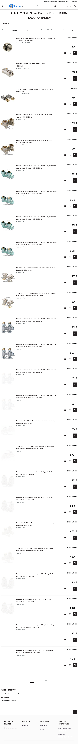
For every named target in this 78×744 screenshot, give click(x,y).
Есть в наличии (72, 37)
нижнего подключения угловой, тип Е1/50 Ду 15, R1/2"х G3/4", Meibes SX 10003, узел (34, 601)
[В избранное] (70, 53)
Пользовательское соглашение (64, 730)
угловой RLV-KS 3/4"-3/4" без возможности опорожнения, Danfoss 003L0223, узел (35, 269)
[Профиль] (67, 6)
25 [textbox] (72, 30)
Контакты (74, 1)
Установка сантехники (50, 1)
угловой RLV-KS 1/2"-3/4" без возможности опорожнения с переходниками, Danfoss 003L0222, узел (36, 294)
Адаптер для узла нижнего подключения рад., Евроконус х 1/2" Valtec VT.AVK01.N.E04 (35, 39)
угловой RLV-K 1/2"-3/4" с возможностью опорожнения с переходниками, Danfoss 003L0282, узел (35, 550)
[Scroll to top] (75, 712)
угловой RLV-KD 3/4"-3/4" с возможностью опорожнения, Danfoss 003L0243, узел (35, 422)
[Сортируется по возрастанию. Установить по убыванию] (27, 30)
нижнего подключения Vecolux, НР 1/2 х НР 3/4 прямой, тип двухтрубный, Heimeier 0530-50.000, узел (36, 396)
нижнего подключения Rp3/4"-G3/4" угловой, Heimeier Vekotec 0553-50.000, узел (34, 141)
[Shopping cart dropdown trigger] (75, 6)
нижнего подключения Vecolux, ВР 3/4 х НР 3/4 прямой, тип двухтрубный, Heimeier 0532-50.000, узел (36, 371)
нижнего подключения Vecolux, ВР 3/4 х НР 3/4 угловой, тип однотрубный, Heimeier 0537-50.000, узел (36, 167)
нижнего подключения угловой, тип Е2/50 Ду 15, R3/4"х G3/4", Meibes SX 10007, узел (34, 575)
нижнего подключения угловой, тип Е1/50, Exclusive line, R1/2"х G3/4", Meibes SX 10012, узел (35, 652)
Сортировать (6, 30)
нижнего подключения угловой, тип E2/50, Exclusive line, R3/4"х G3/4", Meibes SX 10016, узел (35, 626)
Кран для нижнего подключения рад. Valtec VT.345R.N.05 (30, 65)
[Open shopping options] (39, 23)
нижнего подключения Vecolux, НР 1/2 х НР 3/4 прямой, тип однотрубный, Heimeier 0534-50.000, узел (36, 345)
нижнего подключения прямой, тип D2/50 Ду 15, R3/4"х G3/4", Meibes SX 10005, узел (34, 473)
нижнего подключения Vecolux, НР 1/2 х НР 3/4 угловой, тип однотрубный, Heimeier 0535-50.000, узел (36, 192)
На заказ (74, 88)
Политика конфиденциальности (65, 736)
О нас (42, 729)
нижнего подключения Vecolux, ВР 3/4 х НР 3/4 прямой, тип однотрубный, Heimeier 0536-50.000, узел (36, 320)
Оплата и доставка (64, 1)
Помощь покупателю (63, 723)
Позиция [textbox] (14, 30)
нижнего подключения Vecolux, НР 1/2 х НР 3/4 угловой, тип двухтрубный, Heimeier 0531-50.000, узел (36, 243)
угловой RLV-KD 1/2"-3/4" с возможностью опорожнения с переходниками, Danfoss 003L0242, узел (35, 447)
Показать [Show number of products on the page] (66, 30)
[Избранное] (71, 6)
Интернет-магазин (8, 723)
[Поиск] (55, 6)
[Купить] (75, 53)
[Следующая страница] (46, 680)
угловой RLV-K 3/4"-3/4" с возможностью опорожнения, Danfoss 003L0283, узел (35, 524)
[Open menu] (3, 6)
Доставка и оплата (10, 728)
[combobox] (43, 6)
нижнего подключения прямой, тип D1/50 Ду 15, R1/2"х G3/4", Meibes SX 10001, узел (34, 499)
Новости (26, 721)
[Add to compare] (65, 53)
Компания (44, 721)
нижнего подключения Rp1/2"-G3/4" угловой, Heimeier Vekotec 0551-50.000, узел (34, 116)
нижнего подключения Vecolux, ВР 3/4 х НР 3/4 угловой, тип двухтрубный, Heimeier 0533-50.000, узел (36, 218)
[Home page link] (16, 6)
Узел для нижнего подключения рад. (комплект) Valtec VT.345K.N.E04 (34, 90)
